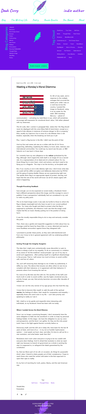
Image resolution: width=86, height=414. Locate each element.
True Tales (68, 30)
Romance (59, 37)
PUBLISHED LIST (61, 57)
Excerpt (65, 44)
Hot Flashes (67, 50)
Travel (72, 44)
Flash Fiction (76, 33)
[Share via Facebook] (17, 394)
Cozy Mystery (71, 54)
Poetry (58, 44)
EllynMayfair (60, 47)
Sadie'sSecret (77, 50)
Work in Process (70, 47)
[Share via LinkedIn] (21, 394)
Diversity (80, 47)
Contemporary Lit (61, 40)
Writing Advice (61, 54)
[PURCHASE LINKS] (38, 66)
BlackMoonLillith (69, 37)
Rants (58, 33)
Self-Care (76, 30)
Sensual (59, 50)
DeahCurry (60, 30)
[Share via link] (26, 394)
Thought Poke (66, 33)
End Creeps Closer (74, 40)
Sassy (70, 57)
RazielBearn (80, 44)
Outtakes (80, 54)
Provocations (20, 389)
